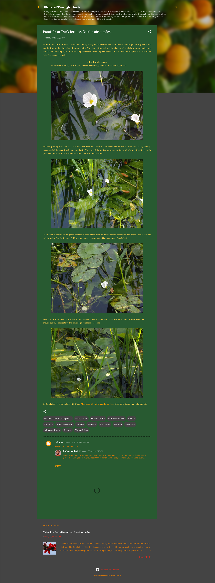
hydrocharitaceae (116, 418)
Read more (145, 557)
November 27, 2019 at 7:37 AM (91, 451)
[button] (149, 32)
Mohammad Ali (70, 451)
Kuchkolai (48, 424)
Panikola (80, 424)
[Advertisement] (168, 68)
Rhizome (118, 424)
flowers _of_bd (98, 418)
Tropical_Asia (81, 430)
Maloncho (85, 404)
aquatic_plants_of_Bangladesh (58, 418)
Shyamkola (130, 424)
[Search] (176, 7)
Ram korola (105, 424)
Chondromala (97, 404)
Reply (58, 466)
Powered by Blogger (107, 569)
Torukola (67, 430)
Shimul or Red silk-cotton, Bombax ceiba (66, 532)
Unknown (59, 442)
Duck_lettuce (81, 418)
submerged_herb (52, 430)
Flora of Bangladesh (62, 6)
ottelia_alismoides (65, 424)
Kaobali (131, 418)
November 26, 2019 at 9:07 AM (77, 442)
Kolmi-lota (108, 404)
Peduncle (92, 424)
